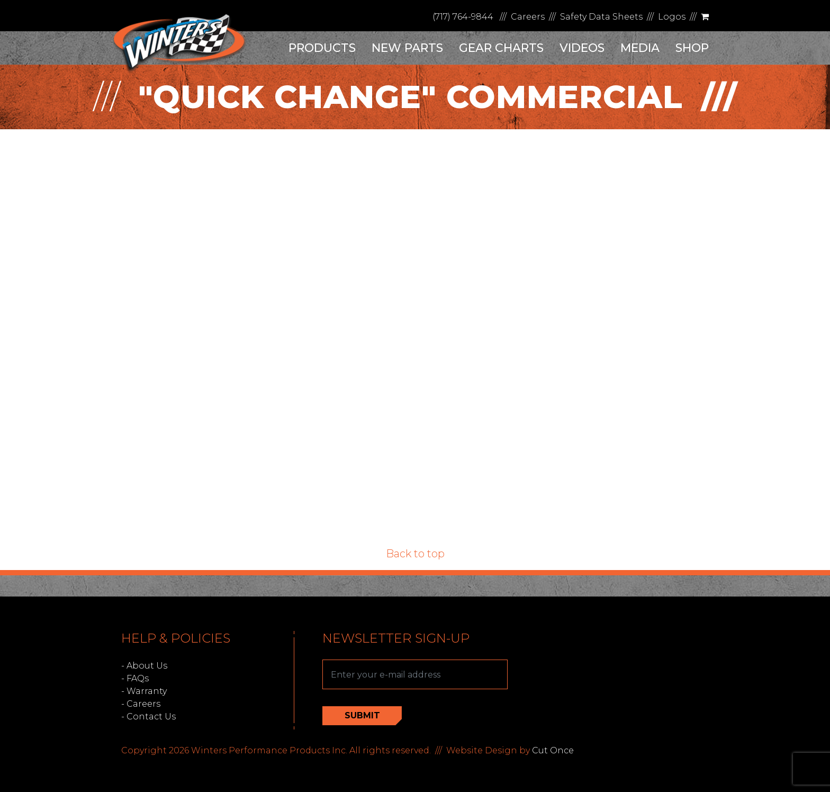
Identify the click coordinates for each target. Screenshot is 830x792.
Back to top (415, 553)
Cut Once (553, 750)
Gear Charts (501, 48)
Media (640, 48)
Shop (692, 48)
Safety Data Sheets (601, 17)
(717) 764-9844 (462, 17)
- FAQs (135, 678)
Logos (671, 17)
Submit (362, 715)
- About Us (144, 666)
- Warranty (144, 691)
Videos (582, 48)
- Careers (140, 704)
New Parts (407, 48)
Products (322, 48)
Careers (528, 17)
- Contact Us (148, 716)
